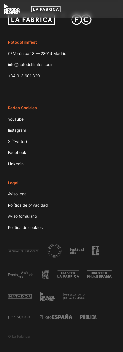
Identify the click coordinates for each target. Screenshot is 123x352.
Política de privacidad (28, 205)
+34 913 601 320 (24, 75)
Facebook (17, 152)
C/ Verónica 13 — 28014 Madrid (37, 53)
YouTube (16, 119)
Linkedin (16, 163)
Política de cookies (25, 227)
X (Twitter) (17, 141)
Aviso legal (18, 193)
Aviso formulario (22, 216)
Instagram (17, 130)
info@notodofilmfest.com (30, 64)
